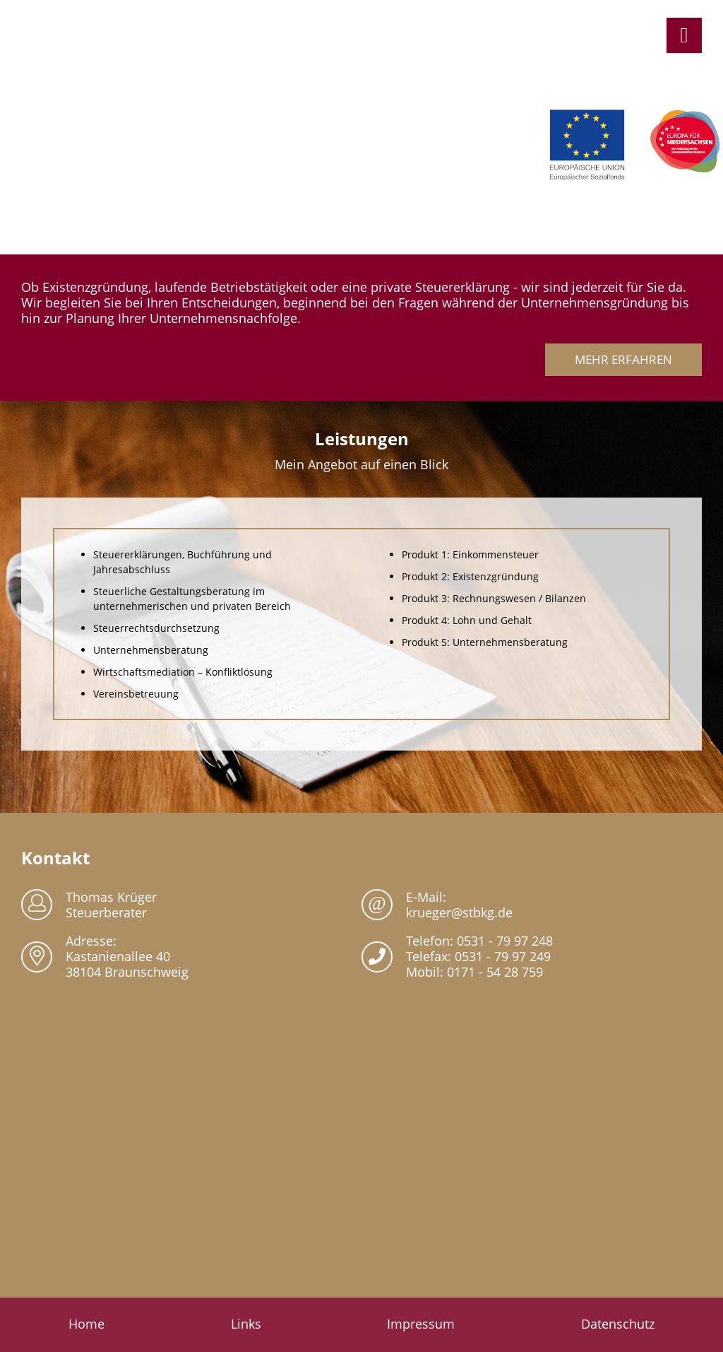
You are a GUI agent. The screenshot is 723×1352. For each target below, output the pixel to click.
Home (86, 1323)
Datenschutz (618, 1323)
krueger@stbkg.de (459, 912)
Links (246, 1323)
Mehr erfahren (623, 359)
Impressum (421, 1323)
